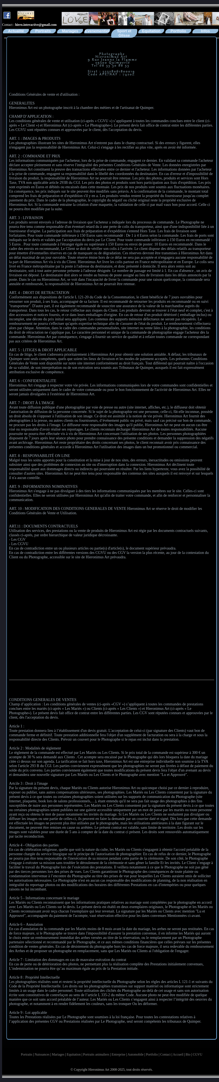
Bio (188, 1054)
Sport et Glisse (124, 33)
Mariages (70, 31)
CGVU (197, 1054)
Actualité (16, 31)
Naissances (42, 1054)
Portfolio (178, 31)
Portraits (43, 31)
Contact (165, 1054)
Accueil (178, 1054)
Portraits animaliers (96, 1054)
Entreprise (118, 1054)
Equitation (151, 31)
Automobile (135, 1054)
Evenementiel (97, 31)
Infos (205, 31)
